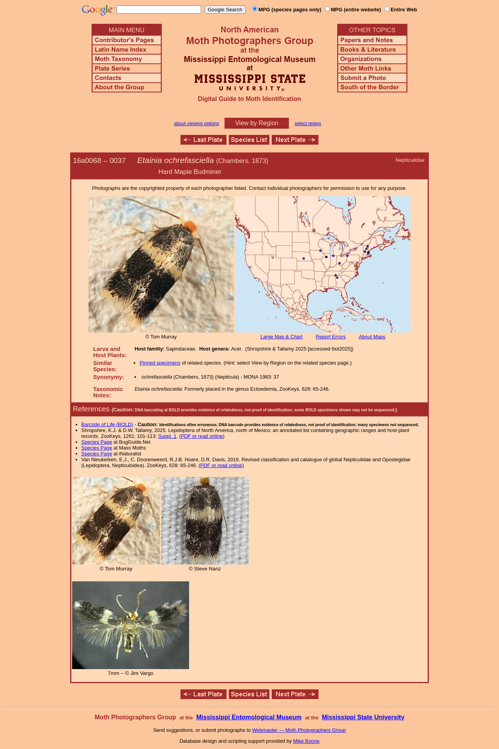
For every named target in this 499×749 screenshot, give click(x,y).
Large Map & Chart (281, 337)
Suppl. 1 (167, 436)
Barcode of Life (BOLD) (107, 424)
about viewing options (196, 123)
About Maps (372, 337)
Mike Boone (306, 741)
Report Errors (331, 337)
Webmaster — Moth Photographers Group (299, 730)
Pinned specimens (160, 363)
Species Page (96, 442)
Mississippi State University (363, 717)
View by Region (256, 123)
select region (308, 123)
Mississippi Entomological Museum (248, 717)
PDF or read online (202, 436)
